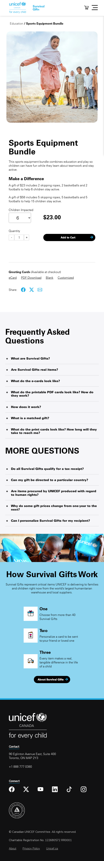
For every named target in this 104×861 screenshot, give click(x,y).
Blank (49, 277)
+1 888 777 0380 (20, 766)
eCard (13, 277)
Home (17, 7)
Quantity (14, 231)
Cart (86, 7)
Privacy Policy (31, 848)
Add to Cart (68, 237)
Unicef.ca (52, 848)
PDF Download (31, 277)
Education (16, 23)
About (12, 848)
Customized (66, 277)
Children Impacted (21, 210)
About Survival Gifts (51, 679)
